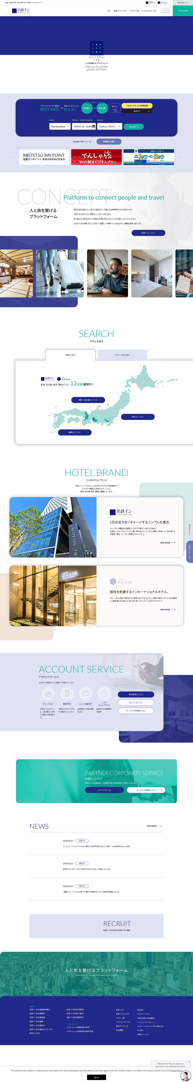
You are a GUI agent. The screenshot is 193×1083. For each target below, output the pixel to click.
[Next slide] (179, 157)
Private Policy (176, 1070)
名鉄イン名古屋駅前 (37, 1013)
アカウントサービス (123, 1022)
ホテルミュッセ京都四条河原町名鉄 (80, 1031)
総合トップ (120, 1010)
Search (132, 126)
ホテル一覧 (120, 1018)
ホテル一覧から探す (122, 355)
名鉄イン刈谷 (35, 1033)
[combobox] (60, 126)
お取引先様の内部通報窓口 (146, 1018)
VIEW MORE (154, 826)
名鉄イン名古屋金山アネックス (41, 1029)
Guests (100, 120)
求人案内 (140, 1030)
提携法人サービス (143, 1034)
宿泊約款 (140, 1010)
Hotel (51, 120)
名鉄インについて (122, 1014)
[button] (84, 553)
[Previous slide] (13, 157)
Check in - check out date (82, 120)
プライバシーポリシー (144, 1014)
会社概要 (119, 1030)
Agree (96, 1077)
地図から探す (70, 355)
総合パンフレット (122, 1026)
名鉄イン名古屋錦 (36, 1021)
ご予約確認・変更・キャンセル (82, 141)
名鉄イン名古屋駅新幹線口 (40, 1009)
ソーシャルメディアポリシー (145, 1022)
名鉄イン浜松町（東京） (75, 1013)
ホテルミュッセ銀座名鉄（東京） (78, 1027)
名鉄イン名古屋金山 (37, 1025)
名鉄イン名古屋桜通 (37, 1017)
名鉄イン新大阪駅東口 (75, 1017)
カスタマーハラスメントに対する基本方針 (150, 1026)
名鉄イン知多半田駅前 (75, 1009)
